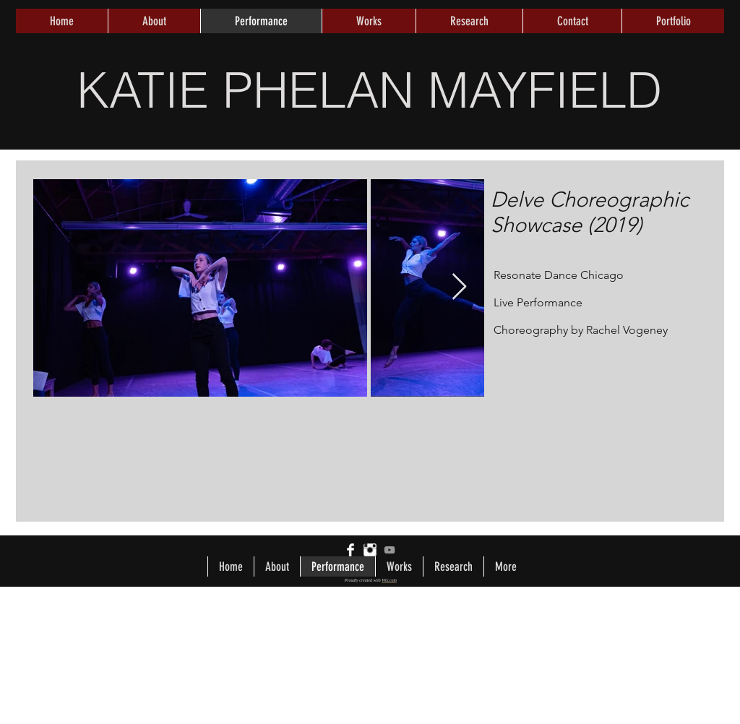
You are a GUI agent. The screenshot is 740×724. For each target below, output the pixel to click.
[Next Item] (459, 287)
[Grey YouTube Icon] (389, 549)
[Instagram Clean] (370, 549)
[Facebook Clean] (350, 549)
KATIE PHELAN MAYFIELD (369, 89)
